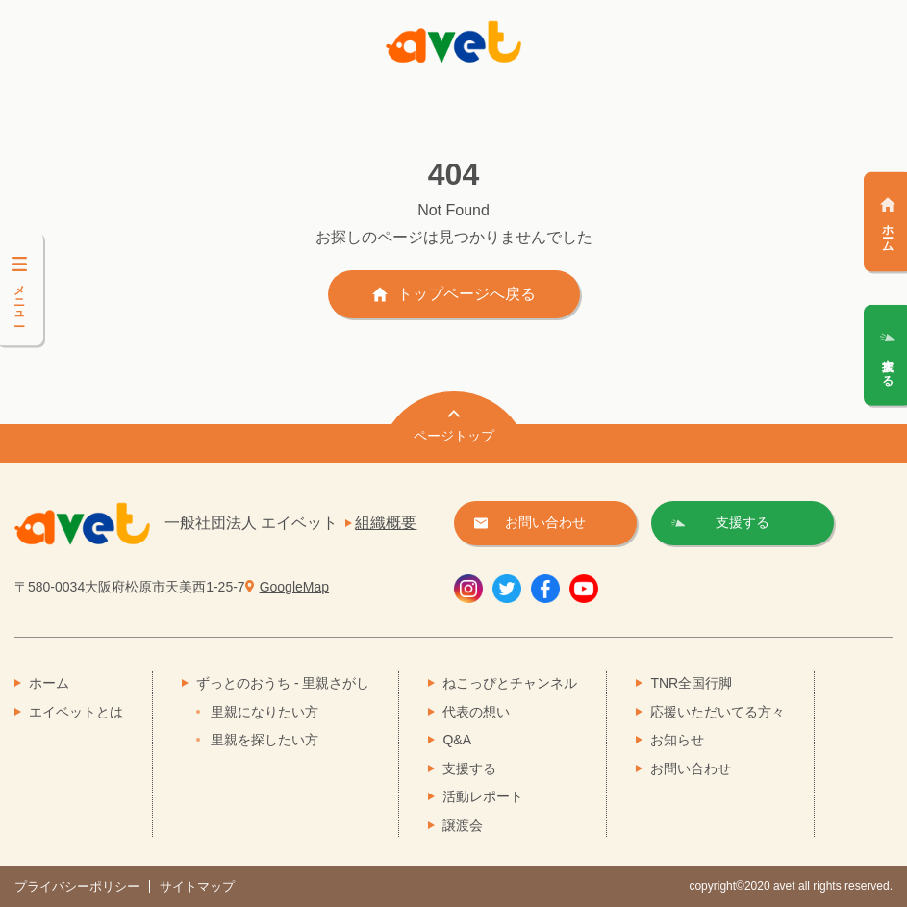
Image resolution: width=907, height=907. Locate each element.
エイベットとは (76, 711)
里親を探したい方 (264, 739)
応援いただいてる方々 (717, 711)
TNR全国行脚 (691, 683)
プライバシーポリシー (76, 886)
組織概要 (385, 523)
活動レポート (482, 796)
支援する (469, 768)
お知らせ (677, 739)
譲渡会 (462, 825)
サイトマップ (197, 886)
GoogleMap (294, 586)
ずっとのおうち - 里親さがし (282, 683)
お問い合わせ (690, 768)
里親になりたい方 (264, 711)
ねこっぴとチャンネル (509, 683)
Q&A (456, 739)
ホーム (49, 683)
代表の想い (476, 711)
